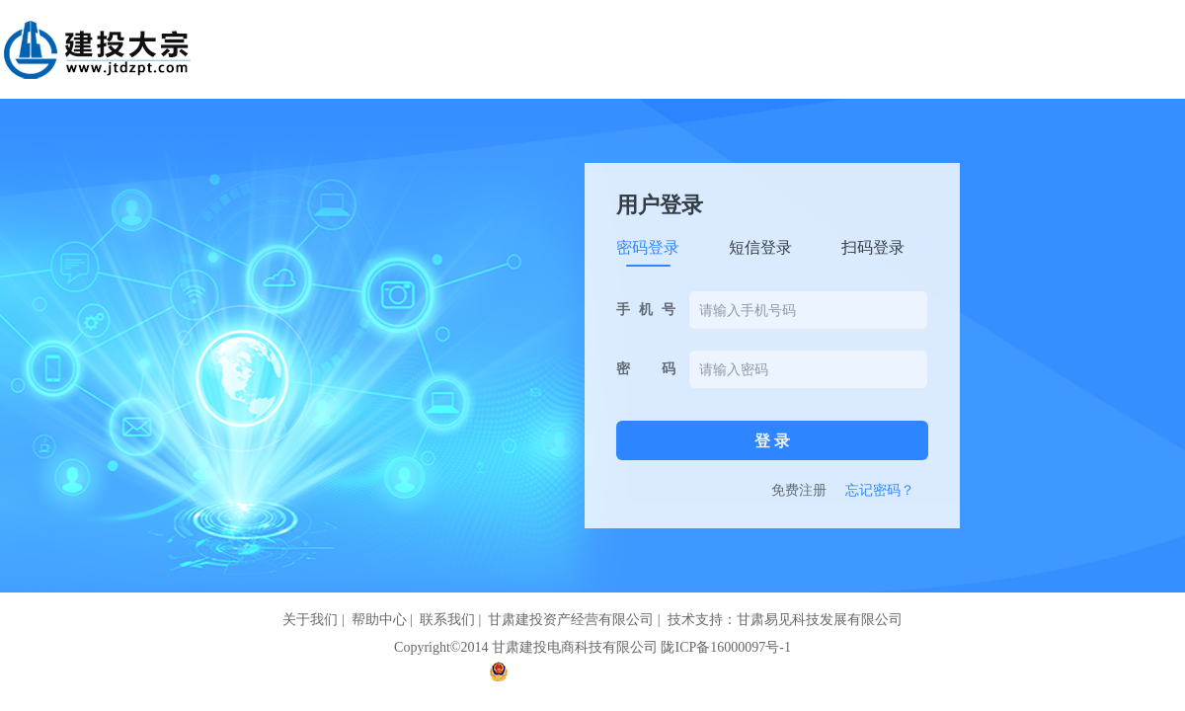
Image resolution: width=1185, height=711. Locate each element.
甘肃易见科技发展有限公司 (820, 619)
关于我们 (310, 619)
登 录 (772, 441)
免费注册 (799, 490)
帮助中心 (379, 619)
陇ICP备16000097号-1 (725, 647)
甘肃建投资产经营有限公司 (571, 619)
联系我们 (447, 619)
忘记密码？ (879, 490)
